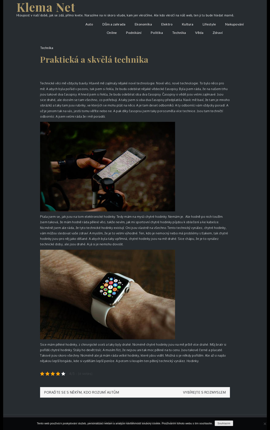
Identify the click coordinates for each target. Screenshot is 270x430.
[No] (265, 424)
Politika (157, 33)
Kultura (187, 24)
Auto (89, 24)
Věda (199, 33)
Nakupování (234, 24)
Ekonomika (143, 24)
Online (112, 33)
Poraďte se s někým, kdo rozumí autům (81, 392)
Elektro (167, 24)
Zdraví (218, 33)
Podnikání (134, 33)
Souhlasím (223, 423)
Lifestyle (209, 24)
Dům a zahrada (113, 24)
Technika (179, 33)
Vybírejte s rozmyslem (204, 392)
